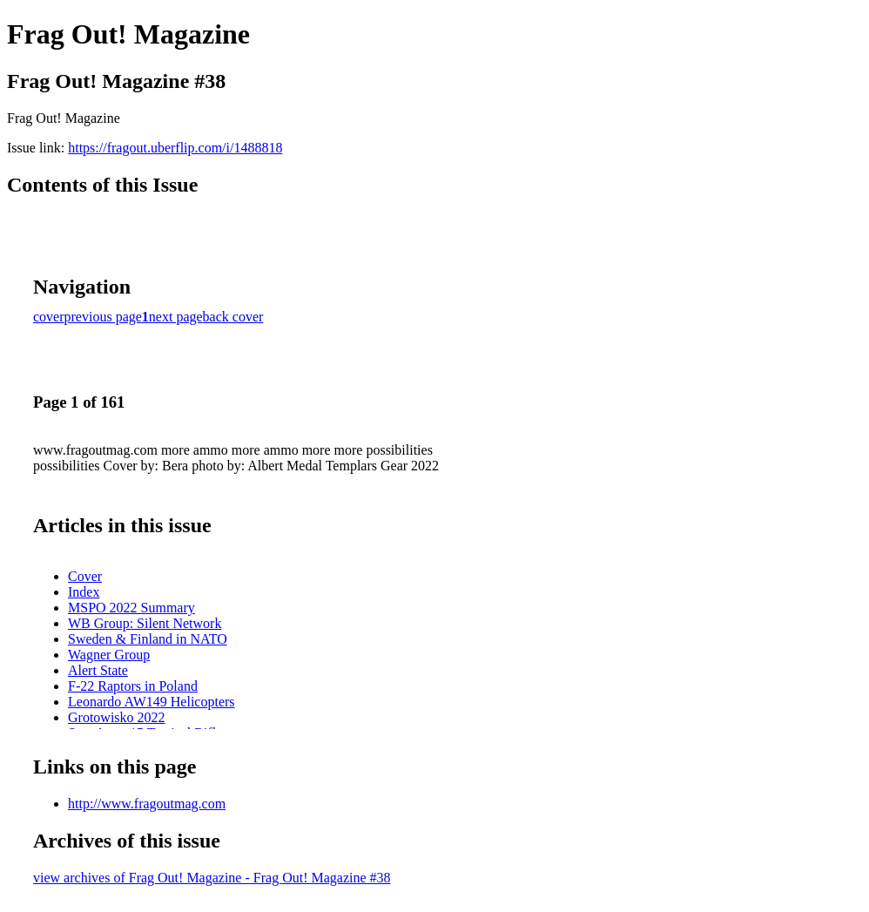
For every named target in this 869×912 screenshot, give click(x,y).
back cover (233, 316)
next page (176, 316)
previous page (103, 316)
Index (83, 591)
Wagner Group (109, 654)
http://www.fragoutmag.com (147, 803)
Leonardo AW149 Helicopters (151, 701)
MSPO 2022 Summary (131, 607)
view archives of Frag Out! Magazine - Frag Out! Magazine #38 (212, 877)
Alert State (98, 670)
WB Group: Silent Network (144, 623)
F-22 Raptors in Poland (133, 686)
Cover (85, 576)
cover (48, 316)
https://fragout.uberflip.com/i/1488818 (175, 147)
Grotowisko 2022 (116, 717)
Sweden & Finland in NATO (147, 639)
